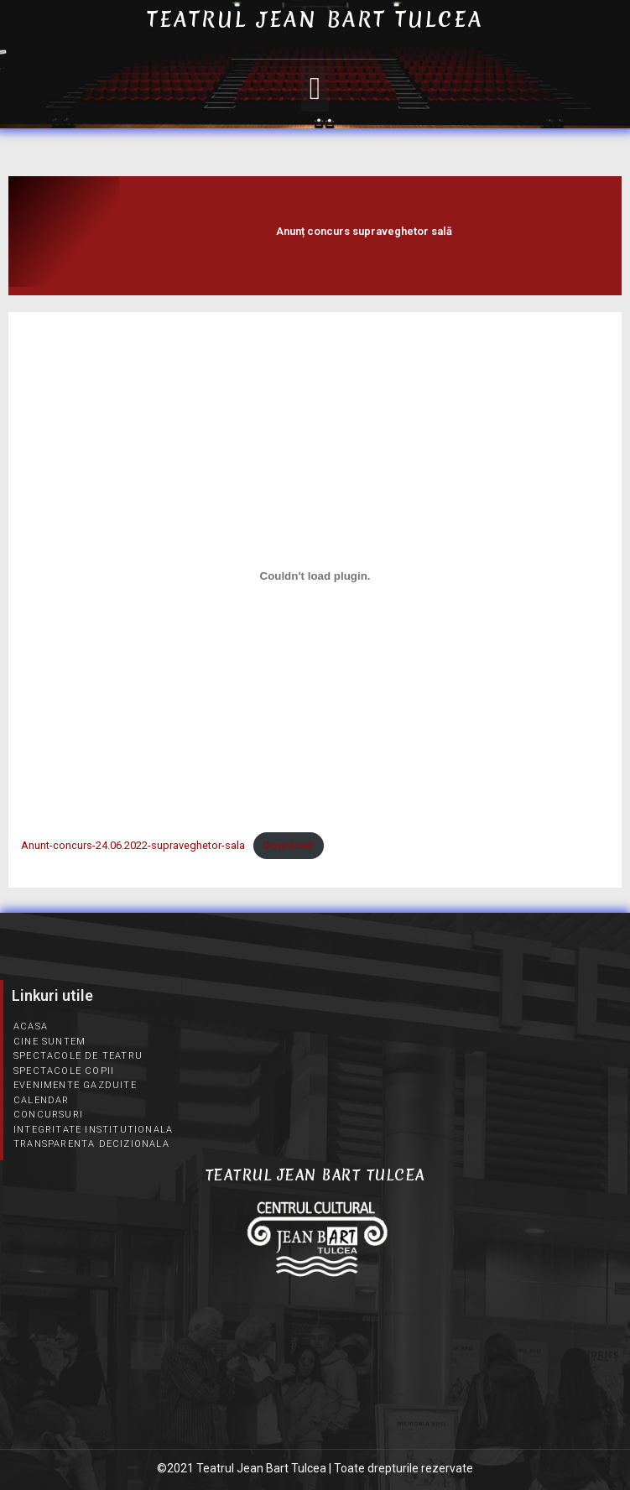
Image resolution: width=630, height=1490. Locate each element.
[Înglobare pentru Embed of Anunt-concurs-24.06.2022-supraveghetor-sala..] (315, 576)
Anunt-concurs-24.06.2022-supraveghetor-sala (133, 845)
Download (288, 845)
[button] (314, 88)
